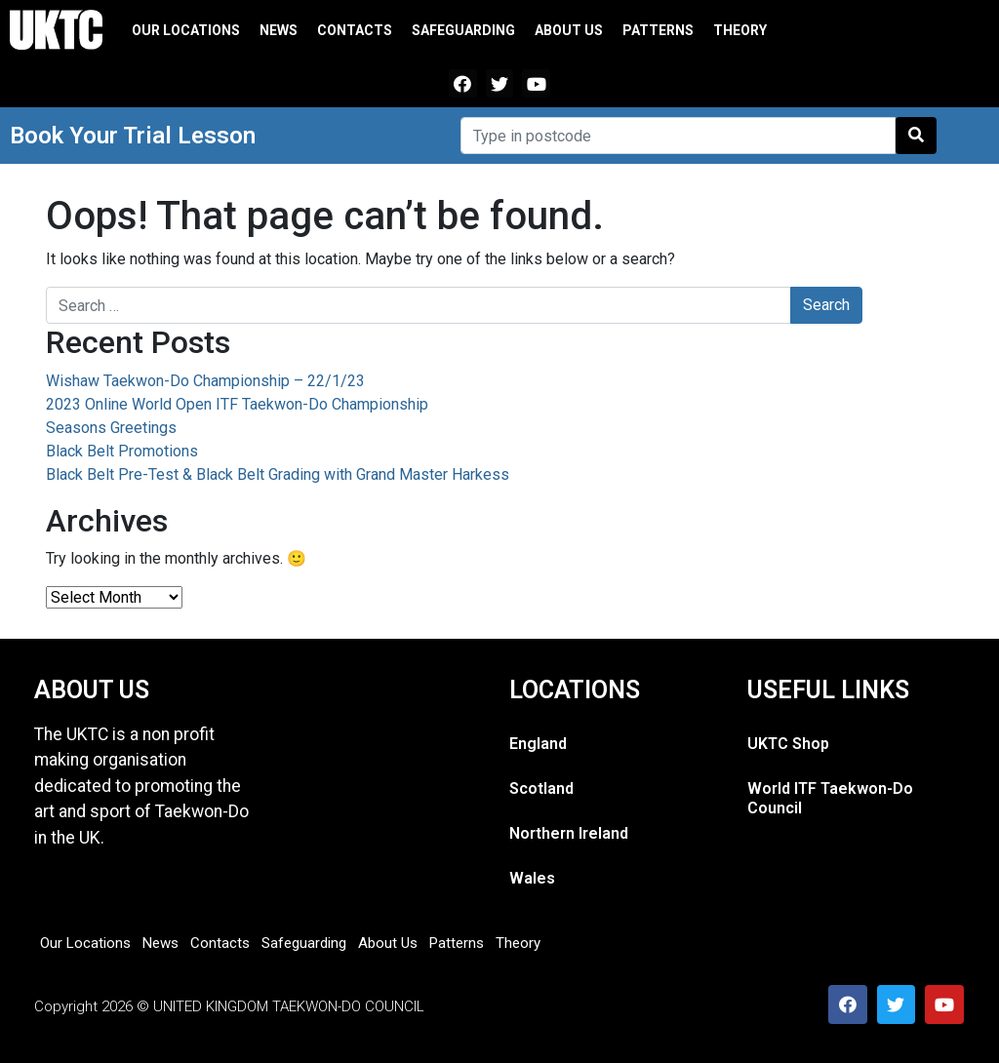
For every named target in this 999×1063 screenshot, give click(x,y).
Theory (740, 30)
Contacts (354, 30)
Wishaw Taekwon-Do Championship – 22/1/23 (205, 381)
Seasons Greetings (111, 427)
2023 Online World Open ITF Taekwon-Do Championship (237, 404)
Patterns (658, 30)
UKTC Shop (788, 743)
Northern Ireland (568, 833)
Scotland (541, 788)
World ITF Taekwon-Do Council (830, 798)
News (279, 30)
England (538, 743)
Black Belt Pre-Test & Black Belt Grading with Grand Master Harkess (277, 474)
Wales (532, 878)
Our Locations (186, 30)
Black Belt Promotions (122, 451)
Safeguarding (463, 30)
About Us (569, 30)
